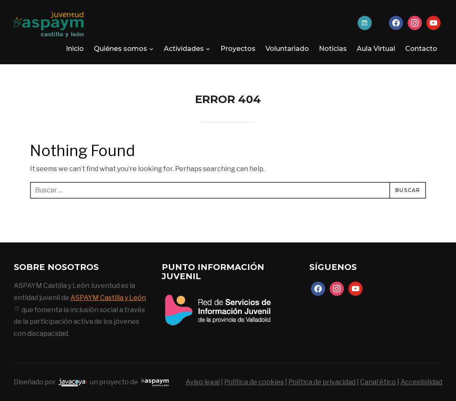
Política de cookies (254, 382)
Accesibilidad (421, 382)
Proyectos (238, 49)
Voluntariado (287, 49)
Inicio (75, 49)
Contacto (421, 49)
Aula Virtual (376, 49)
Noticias (333, 49)
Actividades (184, 49)
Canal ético (378, 382)
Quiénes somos (120, 49)
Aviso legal (202, 382)
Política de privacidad (322, 382)
